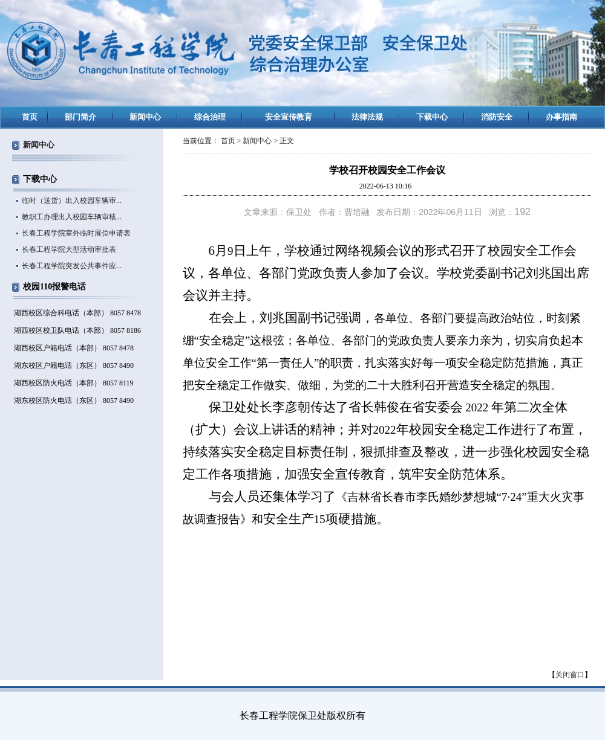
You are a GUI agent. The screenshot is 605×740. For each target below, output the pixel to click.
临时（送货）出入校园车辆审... (72, 200)
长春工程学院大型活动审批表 (69, 249)
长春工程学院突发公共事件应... (72, 266)
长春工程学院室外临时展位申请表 (76, 233)
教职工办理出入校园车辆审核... (72, 217)
